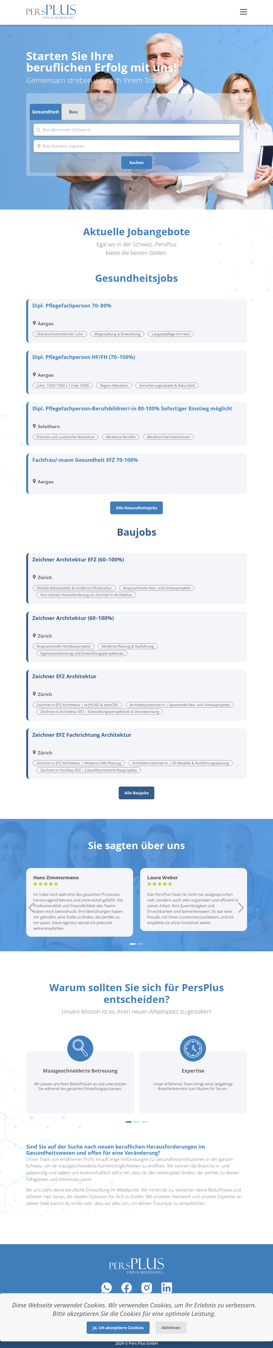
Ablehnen (171, 1327)
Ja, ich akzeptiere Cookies (118, 1327)
